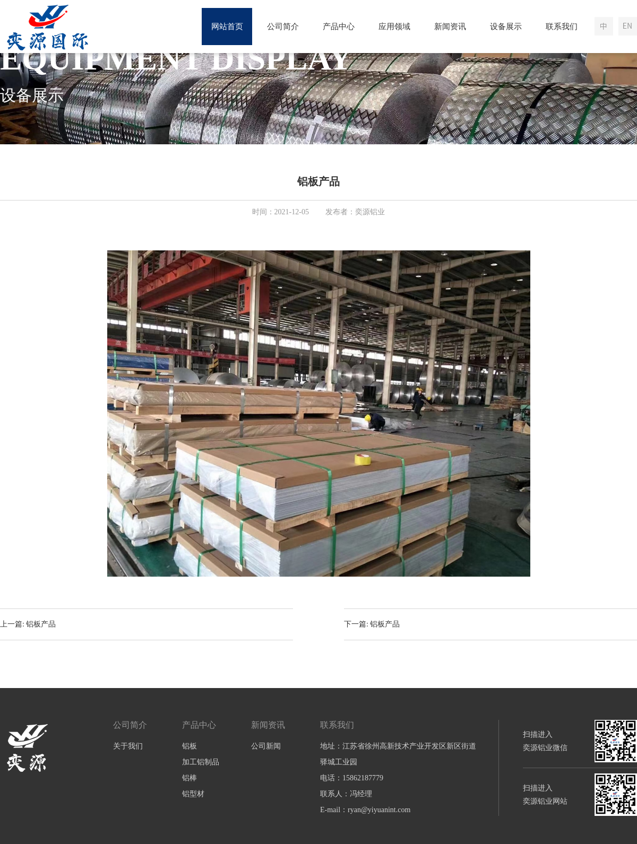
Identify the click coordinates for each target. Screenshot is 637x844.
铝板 (189, 746)
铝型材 (193, 794)
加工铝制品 (200, 762)
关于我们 (128, 746)
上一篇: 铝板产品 (28, 624)
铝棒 (189, 778)
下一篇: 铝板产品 (372, 624)
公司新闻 (266, 746)
